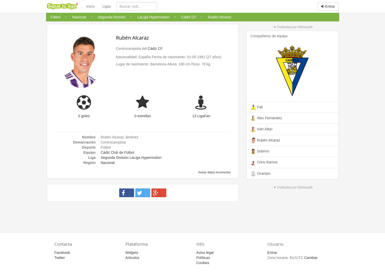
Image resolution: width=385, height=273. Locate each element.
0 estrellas (143, 116)
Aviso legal (205, 253)
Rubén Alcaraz (132, 37)
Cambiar (311, 258)
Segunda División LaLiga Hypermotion (131, 158)
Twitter (59, 258)
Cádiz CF (155, 48)
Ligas (106, 6)
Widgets (131, 253)
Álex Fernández (266, 118)
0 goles (84, 116)
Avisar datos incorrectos (213, 172)
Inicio (90, 6)
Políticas (203, 258)
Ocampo (260, 173)
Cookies (203, 263)
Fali (256, 107)
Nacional (108, 163)
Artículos (132, 258)
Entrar (328, 6)
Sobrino (259, 151)
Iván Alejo (261, 129)
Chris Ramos (264, 162)
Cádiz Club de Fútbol (117, 152)
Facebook (62, 253)
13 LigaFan (201, 116)
